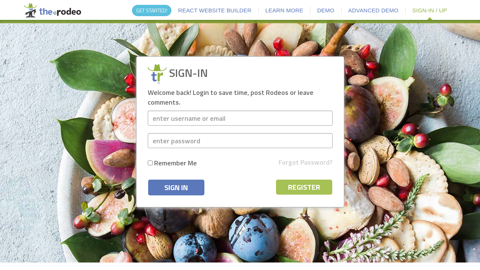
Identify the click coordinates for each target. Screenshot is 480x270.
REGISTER (304, 187)
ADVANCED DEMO (373, 10)
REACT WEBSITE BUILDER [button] (215, 10)
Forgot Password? (306, 162)
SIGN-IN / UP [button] (429, 10)
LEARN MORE (284, 10)
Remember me (172, 163)
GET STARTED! (151, 10)
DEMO (325, 10)
